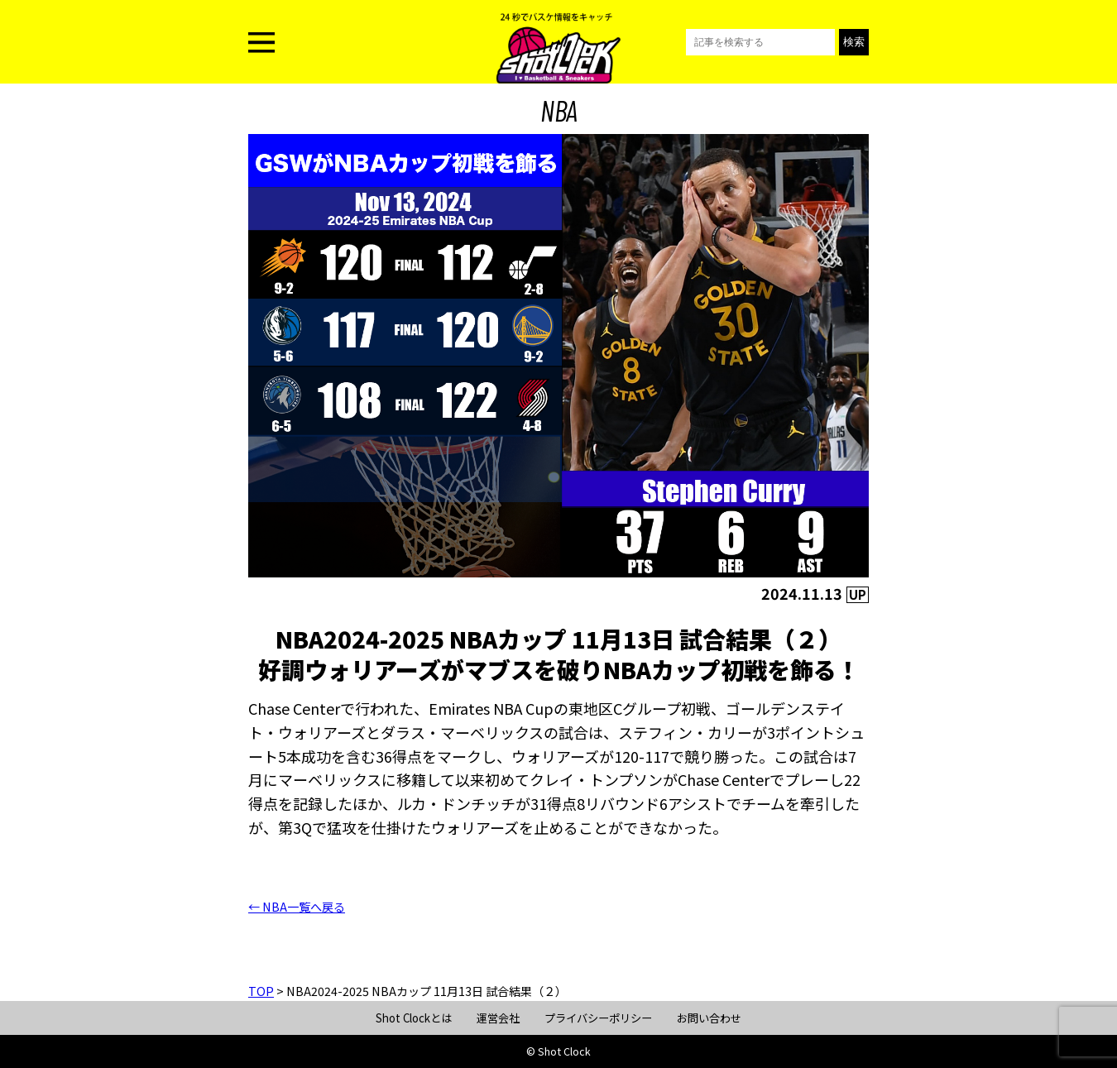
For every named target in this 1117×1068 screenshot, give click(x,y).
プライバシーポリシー (598, 1018)
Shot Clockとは (414, 1018)
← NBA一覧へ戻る (296, 906)
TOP (261, 991)
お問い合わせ (709, 1018)
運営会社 (498, 1018)
